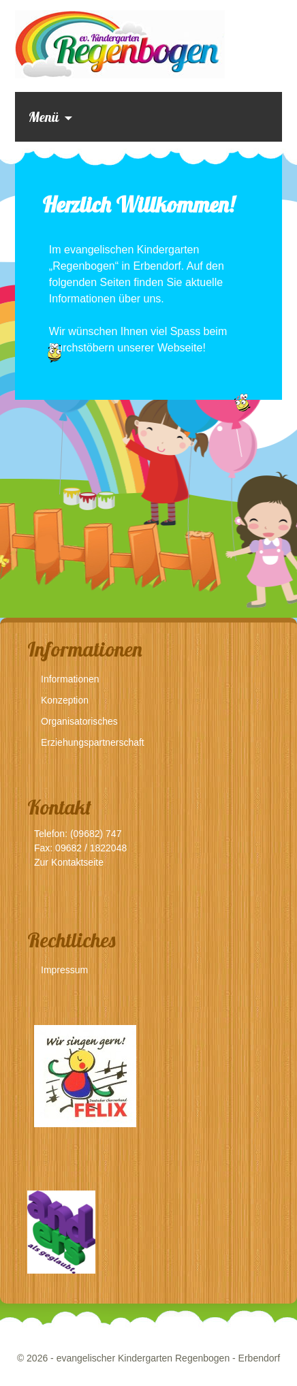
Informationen (70, 679)
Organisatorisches (79, 721)
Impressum (64, 969)
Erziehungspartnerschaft (92, 742)
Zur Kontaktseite (69, 862)
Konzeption (65, 700)
